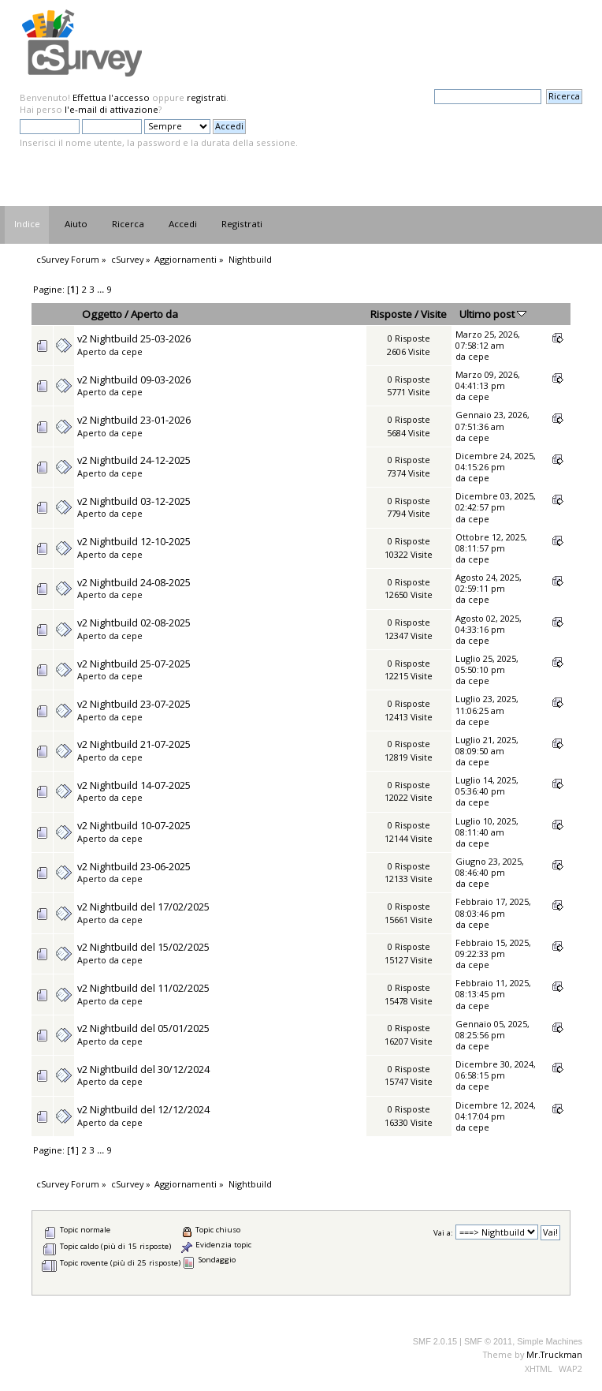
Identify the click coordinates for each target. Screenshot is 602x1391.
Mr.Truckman (554, 1354)
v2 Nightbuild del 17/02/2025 (143, 906)
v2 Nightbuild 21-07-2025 (134, 744)
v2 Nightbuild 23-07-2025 (134, 704)
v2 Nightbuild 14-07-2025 (134, 785)
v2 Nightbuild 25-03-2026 (134, 338)
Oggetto (102, 314)
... (101, 289)
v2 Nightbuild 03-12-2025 (134, 501)
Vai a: (443, 1233)
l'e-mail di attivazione (111, 109)
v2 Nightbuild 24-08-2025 (134, 582)
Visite (434, 314)
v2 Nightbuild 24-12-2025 (134, 460)
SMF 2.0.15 (435, 1341)
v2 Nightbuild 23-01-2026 (134, 420)
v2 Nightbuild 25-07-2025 (134, 663)
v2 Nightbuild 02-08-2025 (134, 622)
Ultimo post (492, 314)
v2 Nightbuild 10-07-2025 (134, 825)
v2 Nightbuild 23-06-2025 (134, 866)
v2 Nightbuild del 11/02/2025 (143, 988)
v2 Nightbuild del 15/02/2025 (143, 947)
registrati (206, 97)
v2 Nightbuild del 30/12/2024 (143, 1069)
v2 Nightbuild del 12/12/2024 (143, 1109)
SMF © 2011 (488, 1341)
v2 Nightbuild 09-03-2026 (134, 379)
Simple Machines (549, 1341)
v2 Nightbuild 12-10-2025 (134, 541)
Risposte (391, 314)
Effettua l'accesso (111, 97)
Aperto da (154, 314)
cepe (132, 351)
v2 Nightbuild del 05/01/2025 (143, 1028)
